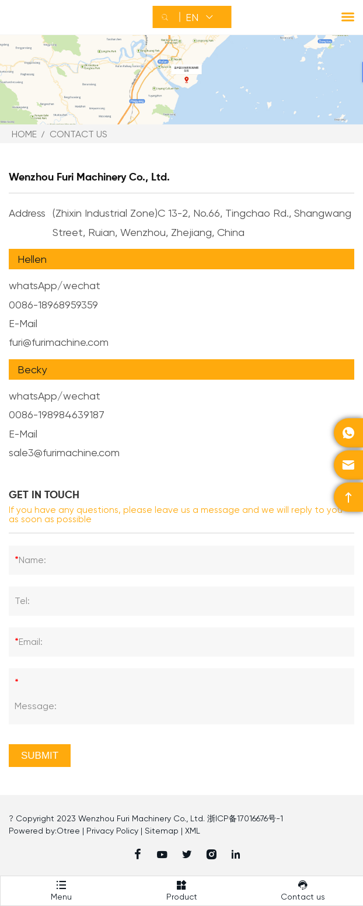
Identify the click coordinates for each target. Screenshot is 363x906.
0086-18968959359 (53, 304)
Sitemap (162, 830)
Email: (29, 642)
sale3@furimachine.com (64, 452)
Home (24, 134)
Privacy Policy (112, 830)
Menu (61, 888)
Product (181, 888)
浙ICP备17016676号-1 (245, 818)
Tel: (22, 600)
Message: (36, 691)
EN (192, 17)
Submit (39, 755)
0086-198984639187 (56, 414)
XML (192, 830)
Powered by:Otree (44, 830)
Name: (30, 560)
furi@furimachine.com (59, 342)
